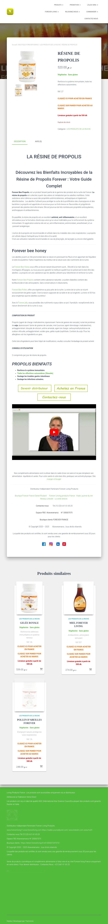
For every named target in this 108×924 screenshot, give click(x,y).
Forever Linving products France (61, 495)
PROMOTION (75, 5)
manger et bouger (54, 479)
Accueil (14, 45)
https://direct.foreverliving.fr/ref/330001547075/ (40, 843)
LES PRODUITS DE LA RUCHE (50, 45)
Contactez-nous (91, 19)
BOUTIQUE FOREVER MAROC (28, 45)
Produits (58, 5)
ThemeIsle (29, 921)
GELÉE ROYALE (29, 622)
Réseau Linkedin (47, 498)
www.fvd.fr (88, 830)
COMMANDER (92, 12)
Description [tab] (20, 141)
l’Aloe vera (92, 5)
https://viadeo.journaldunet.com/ (55, 830)
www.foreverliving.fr (15, 830)
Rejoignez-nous (72, 12)
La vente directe (61, 498)
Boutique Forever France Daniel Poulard (31, 495)
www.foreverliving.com (32, 830)
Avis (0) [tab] (38, 141)
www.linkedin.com (76, 830)
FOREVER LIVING (52, 12)
